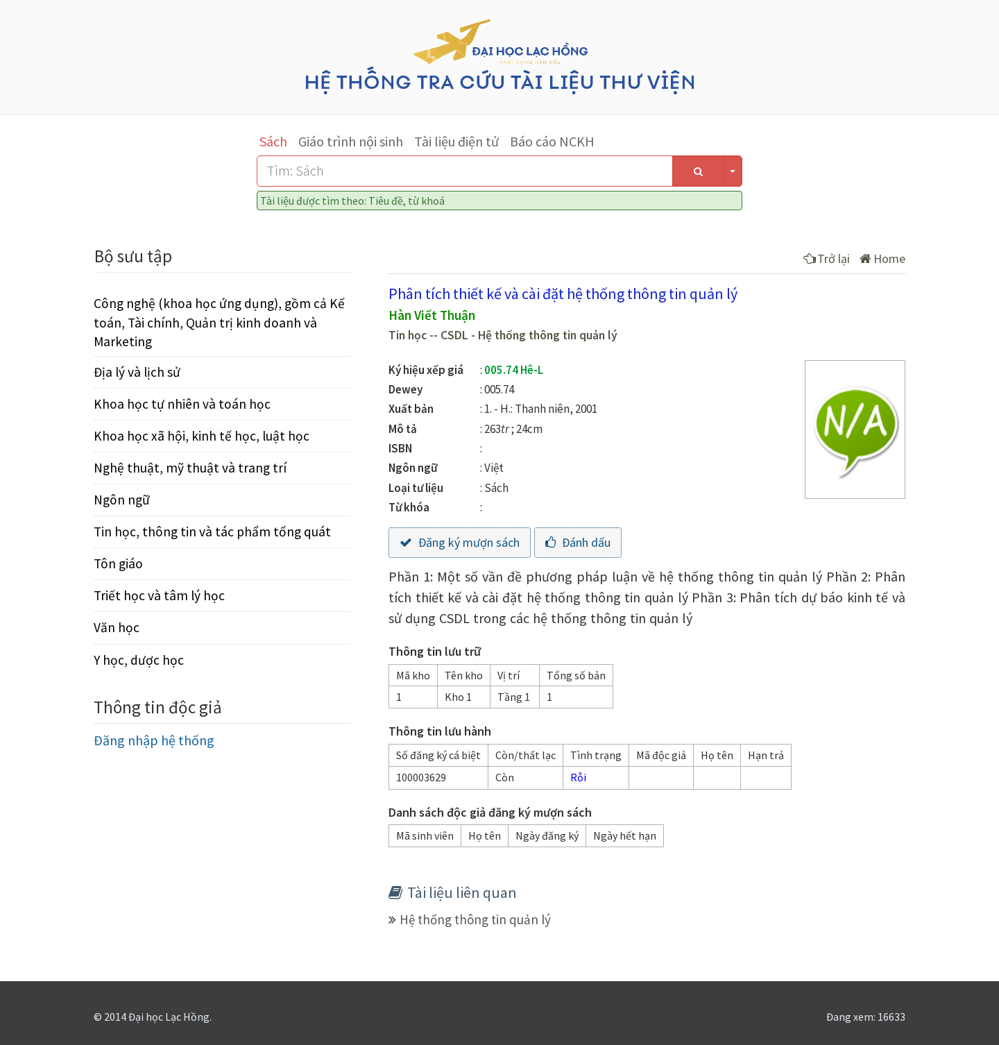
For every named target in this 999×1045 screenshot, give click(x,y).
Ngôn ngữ (122, 499)
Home (882, 258)
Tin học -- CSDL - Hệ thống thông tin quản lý (502, 335)
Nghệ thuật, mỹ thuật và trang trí (190, 467)
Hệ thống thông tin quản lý (475, 919)
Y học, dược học (139, 660)
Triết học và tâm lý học (159, 595)
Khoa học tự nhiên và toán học (182, 404)
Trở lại (826, 258)
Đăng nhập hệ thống (154, 740)
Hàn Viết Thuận (431, 315)
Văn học (116, 627)
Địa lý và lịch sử (137, 372)
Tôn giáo (118, 563)
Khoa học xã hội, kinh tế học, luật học (201, 435)
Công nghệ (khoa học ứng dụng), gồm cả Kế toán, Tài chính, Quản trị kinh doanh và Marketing (219, 322)
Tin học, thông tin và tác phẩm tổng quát (212, 531)
